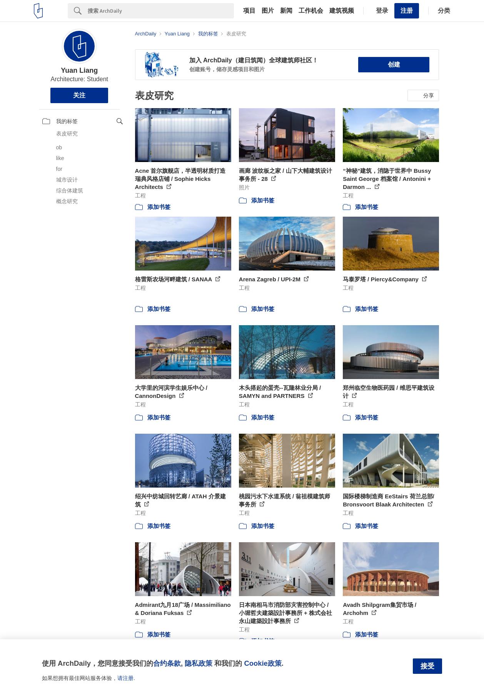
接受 (427, 666)
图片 (268, 11)
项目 (249, 11)
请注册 (125, 678)
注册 (407, 10)
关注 (79, 95)
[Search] (161, 10)
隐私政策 (198, 663)
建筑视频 (341, 11)
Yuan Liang (79, 70)
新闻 (286, 11)
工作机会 (311, 11)
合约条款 (167, 663)
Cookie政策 (262, 663)
